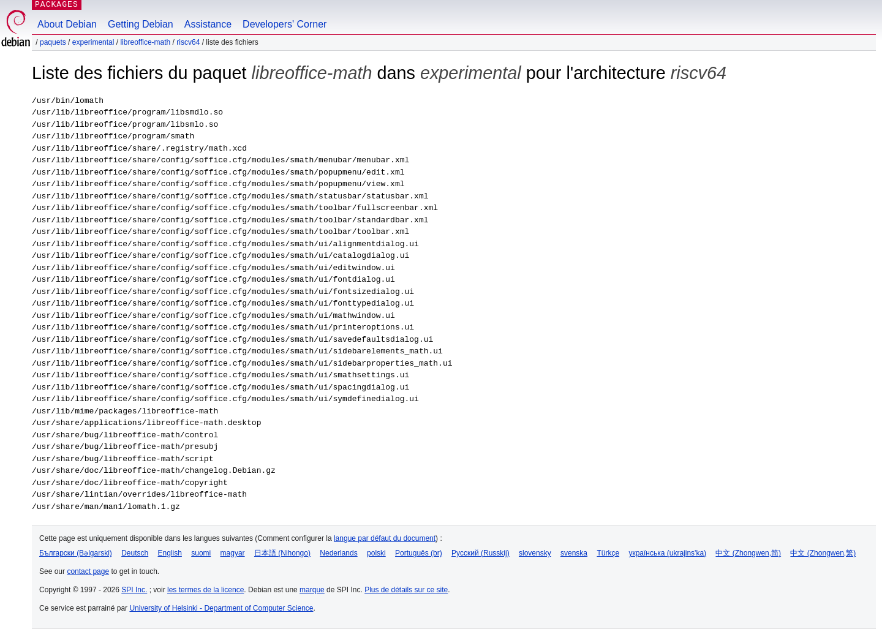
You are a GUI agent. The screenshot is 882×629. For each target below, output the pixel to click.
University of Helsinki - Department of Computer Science (221, 608)
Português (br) (418, 553)
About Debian (67, 24)
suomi (201, 553)
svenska (573, 553)
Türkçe (608, 553)
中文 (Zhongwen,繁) (823, 553)
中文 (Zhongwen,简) (748, 553)
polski (376, 553)
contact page (88, 571)
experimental (93, 42)
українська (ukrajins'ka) (667, 553)
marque (312, 590)
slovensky (535, 553)
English (170, 553)
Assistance (208, 24)
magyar (233, 553)
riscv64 (188, 42)
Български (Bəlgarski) (75, 553)
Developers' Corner (284, 24)
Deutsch (134, 553)
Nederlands (338, 553)
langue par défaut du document (384, 538)
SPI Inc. (134, 590)
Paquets (53, 42)
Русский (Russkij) (480, 553)
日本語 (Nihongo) (282, 553)
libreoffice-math (145, 42)
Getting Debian (140, 24)
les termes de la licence (205, 590)
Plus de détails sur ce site (406, 590)
